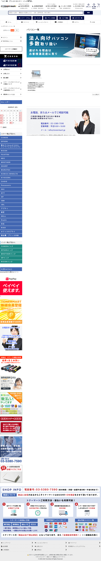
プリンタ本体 (50, 18)
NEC (3, 158)
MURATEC (5, 170)
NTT (3, 193)
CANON (4, 138)
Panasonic (6, 185)
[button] (92, 22)
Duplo (4, 220)
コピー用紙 (63, 18)
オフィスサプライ (8, 231)
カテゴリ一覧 (77, 18)
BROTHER (5, 162)
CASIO (4, 181)
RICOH (4, 151)
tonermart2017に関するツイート (9, 272)
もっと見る (96, 94)
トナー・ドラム (24, 18)
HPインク (5, 258)
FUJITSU (5, 154)
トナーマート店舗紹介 (11, 49)
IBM (3, 201)
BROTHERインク (8, 254)
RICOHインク (7, 262)
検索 (88, 12)
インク (37, 18)
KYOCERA (6, 178)
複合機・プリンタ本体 (10, 235)
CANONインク (7, 246)
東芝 (3, 212)
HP (2, 197)
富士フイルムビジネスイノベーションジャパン (11, 146)
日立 (3, 224)
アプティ (4, 208)
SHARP (4, 166)
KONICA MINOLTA (9, 174)
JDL (3, 205)
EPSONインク (7, 250)
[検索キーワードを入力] (45, 13)
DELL (3, 216)
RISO (3, 228)
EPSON (4, 141)
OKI (3, 189)
